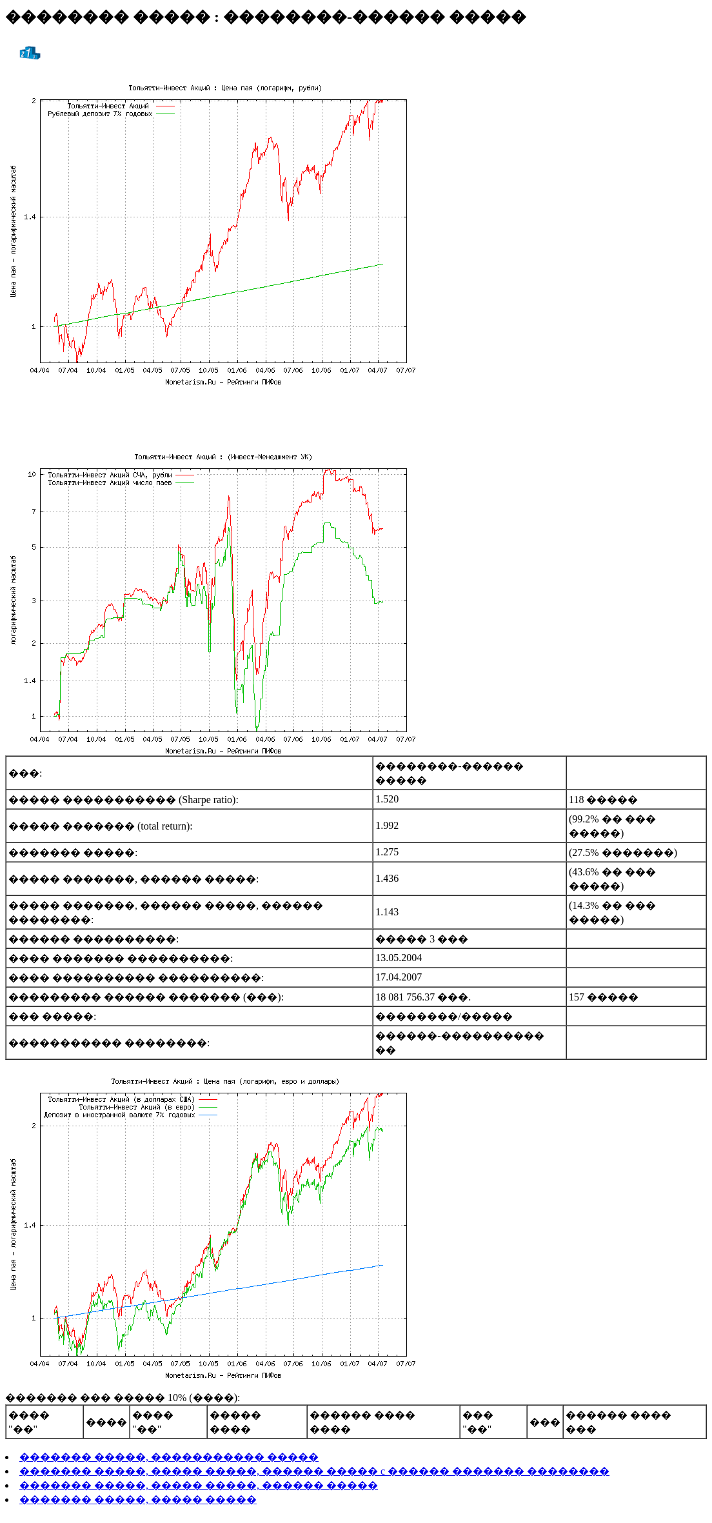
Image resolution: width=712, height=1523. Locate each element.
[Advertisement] (356, 416)
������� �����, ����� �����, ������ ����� (198, 1485)
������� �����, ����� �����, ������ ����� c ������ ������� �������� (314, 1471)
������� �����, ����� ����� (138, 1499)
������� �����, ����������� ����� (169, 1456)
